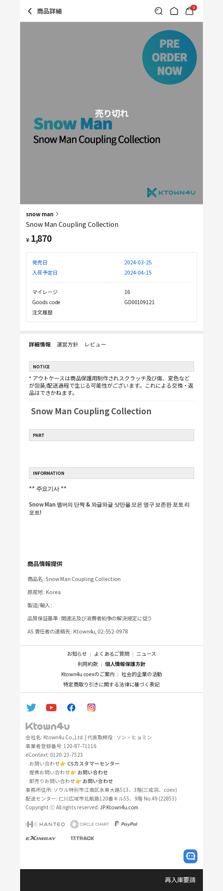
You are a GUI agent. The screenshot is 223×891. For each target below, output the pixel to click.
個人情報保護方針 (125, 663)
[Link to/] (174, 11)
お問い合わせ (93, 772)
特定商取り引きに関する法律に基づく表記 (111, 684)
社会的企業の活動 (141, 674)
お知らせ (77, 653)
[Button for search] (159, 11)
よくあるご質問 (111, 653)
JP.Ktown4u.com (119, 807)
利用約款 (88, 663)
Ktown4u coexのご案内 (88, 674)
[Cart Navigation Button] (189, 11)
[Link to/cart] (189, 11)
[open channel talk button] (190, 856)
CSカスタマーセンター (93, 763)
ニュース (146, 653)
